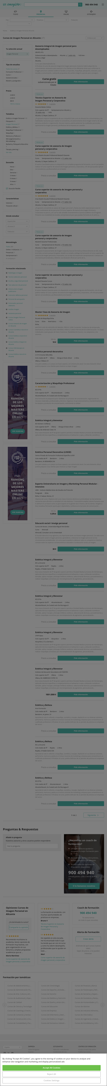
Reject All (51, 1074)
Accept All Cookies (51, 1067)
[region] (53, 1069)
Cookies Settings (51, 1080)
